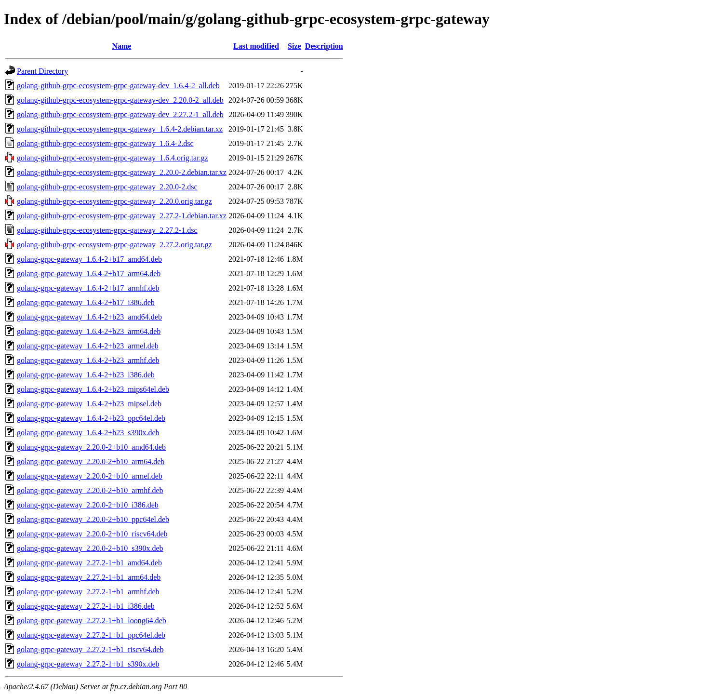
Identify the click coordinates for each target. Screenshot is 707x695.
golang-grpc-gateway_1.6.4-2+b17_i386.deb (86, 302)
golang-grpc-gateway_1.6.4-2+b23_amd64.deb (89, 317)
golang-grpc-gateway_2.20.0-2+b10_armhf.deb (90, 490)
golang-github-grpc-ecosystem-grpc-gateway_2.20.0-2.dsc (107, 187)
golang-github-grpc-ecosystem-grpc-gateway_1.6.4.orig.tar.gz (112, 158)
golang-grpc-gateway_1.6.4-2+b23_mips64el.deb (93, 389)
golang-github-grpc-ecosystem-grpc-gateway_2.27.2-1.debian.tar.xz (122, 216)
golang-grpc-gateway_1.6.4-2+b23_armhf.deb (88, 360)
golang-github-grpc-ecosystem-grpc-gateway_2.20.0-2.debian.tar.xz (122, 172)
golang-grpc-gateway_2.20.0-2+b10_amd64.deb (91, 447)
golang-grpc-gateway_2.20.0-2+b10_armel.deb (89, 476)
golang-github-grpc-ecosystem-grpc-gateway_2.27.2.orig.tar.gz (114, 245)
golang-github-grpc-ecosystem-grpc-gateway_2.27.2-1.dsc (107, 230)
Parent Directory (42, 71)
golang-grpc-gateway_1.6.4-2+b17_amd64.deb (89, 259)
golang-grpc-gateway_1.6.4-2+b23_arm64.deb (88, 331)
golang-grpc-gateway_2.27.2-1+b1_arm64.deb (88, 577)
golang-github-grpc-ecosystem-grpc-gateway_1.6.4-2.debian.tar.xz (120, 129)
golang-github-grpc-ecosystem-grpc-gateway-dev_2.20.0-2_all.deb (120, 100)
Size (294, 46)
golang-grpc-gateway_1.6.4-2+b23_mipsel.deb (89, 404)
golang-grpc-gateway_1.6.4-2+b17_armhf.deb (88, 288)
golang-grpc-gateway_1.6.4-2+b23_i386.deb (86, 375)
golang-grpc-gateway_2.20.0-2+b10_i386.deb (88, 505)
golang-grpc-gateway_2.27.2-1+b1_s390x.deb (88, 664)
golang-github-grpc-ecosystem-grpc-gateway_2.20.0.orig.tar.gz (114, 201)
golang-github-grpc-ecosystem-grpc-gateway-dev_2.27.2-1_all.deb (120, 114)
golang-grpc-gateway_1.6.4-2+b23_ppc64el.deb (91, 418)
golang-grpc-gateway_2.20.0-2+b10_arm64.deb (90, 461)
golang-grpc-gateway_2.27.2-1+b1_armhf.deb (88, 592)
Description (324, 46)
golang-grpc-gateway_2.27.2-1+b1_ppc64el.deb (91, 635)
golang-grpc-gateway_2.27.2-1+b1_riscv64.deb (90, 649)
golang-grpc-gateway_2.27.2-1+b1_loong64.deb (91, 620)
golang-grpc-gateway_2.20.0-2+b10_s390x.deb (90, 548)
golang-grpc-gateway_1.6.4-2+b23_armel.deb (88, 346)
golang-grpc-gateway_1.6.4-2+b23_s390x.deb (88, 432)
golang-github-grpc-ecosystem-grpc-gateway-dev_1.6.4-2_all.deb (118, 85)
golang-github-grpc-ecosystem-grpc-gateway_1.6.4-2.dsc (105, 143)
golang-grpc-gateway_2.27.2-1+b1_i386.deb (86, 606)
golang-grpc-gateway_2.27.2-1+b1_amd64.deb (89, 563)
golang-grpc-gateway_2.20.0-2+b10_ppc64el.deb (93, 519)
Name (121, 46)
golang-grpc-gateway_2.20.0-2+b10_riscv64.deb (92, 534)
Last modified (256, 46)
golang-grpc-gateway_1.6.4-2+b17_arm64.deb (88, 273)
